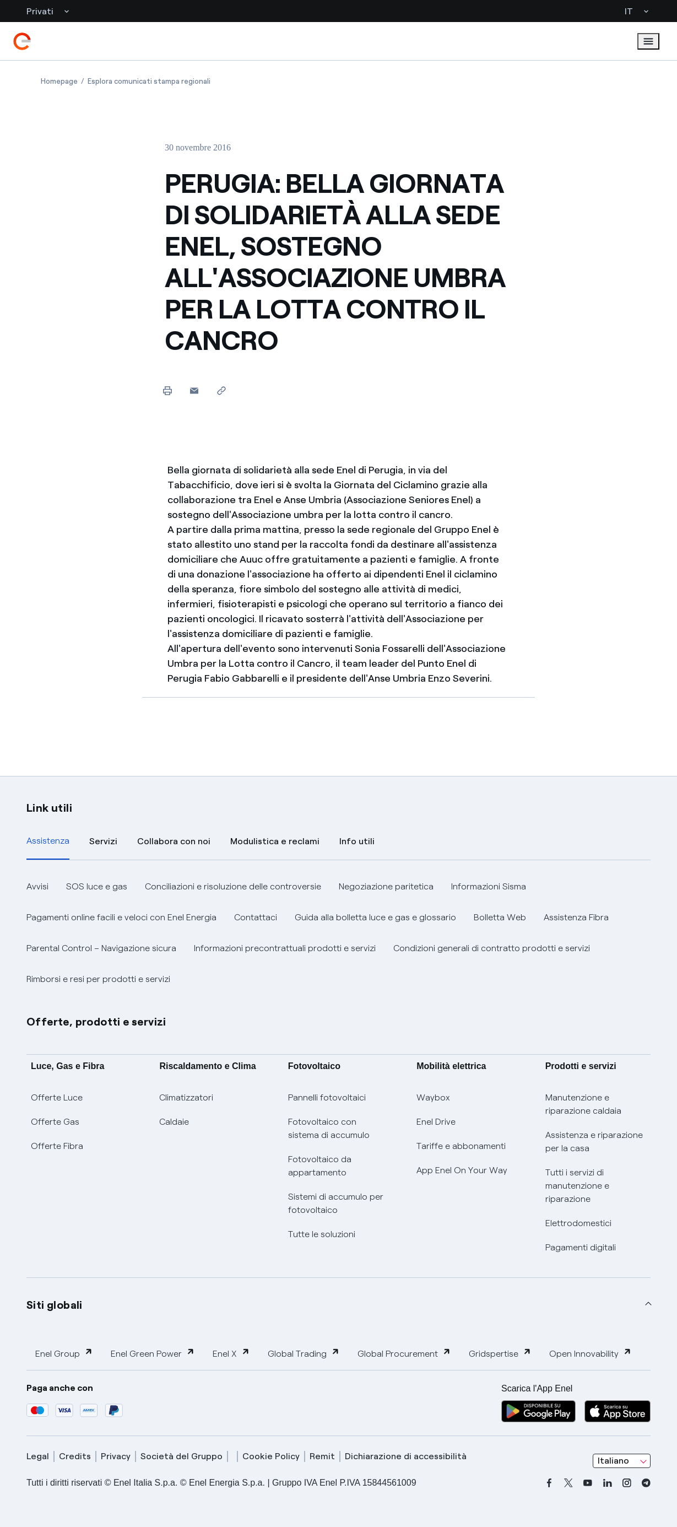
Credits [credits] (75, 1456)
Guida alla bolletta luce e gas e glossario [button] (375, 917)
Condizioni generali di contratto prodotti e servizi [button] (491, 948)
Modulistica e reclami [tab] (274, 841)
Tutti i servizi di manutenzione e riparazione (577, 1185)
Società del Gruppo (181, 1456)
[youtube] (587, 1483)
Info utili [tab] (357, 841)
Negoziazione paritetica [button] (386, 886)
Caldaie (174, 1121)
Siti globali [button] (54, 1305)
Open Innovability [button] (590, 1353)
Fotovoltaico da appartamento (319, 1166)
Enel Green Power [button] (153, 1353)
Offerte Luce (57, 1097)
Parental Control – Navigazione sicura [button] (101, 948)
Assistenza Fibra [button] (576, 917)
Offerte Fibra (57, 1146)
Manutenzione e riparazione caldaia (583, 1104)
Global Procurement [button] (404, 1353)
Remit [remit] (322, 1456)
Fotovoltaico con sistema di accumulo (329, 1128)
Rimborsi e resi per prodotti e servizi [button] (98, 979)
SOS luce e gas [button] (96, 886)
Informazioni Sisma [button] (488, 886)
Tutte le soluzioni (321, 1234)
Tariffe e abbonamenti (461, 1146)
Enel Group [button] (64, 1353)
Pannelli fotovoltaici (327, 1097)
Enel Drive (436, 1121)
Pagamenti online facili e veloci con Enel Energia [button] (121, 917)
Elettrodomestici (578, 1223)
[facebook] (549, 1483)
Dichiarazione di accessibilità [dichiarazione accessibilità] (406, 1456)
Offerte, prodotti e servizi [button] (96, 1021)
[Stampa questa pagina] (167, 390)
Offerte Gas (55, 1121)
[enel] (22, 41)
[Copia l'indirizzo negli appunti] (221, 390)
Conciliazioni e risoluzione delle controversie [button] (233, 886)
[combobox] (622, 1461)
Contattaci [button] (255, 917)
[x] (568, 1483)
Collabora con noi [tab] (173, 841)
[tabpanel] (338, 933)
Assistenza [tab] (47, 840)
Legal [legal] (37, 1456)
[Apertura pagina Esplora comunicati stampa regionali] (149, 81)
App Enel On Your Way (461, 1170)
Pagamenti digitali (580, 1247)
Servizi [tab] (103, 841)
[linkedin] (607, 1483)
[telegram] (646, 1483)
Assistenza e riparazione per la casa (594, 1141)
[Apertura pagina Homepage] (59, 81)
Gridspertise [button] (500, 1353)
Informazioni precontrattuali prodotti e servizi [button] (285, 948)
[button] (194, 390)
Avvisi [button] (37, 886)
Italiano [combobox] (613, 1460)
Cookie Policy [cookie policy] (271, 1456)
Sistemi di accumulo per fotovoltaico (335, 1203)
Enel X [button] (231, 1353)
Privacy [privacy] (116, 1456)
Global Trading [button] (304, 1353)
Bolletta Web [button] (500, 917)
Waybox (433, 1097)
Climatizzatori (186, 1097)
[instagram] (626, 1483)
